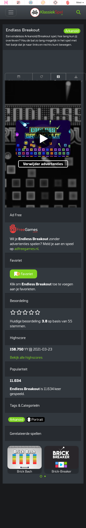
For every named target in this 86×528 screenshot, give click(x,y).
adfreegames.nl (26, 249)
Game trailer (58, 77)
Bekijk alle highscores (26, 357)
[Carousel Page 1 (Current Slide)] (41, 476)
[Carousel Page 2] (45, 476)
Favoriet (23, 274)
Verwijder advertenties (43, 164)
